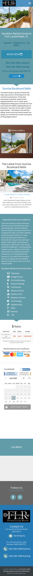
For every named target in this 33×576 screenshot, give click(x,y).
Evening (16, 556)
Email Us (16, 76)
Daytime (16, 548)
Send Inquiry (16, 535)
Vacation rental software (11, 569)
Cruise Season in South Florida (17, 194)
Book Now (14, 54)
